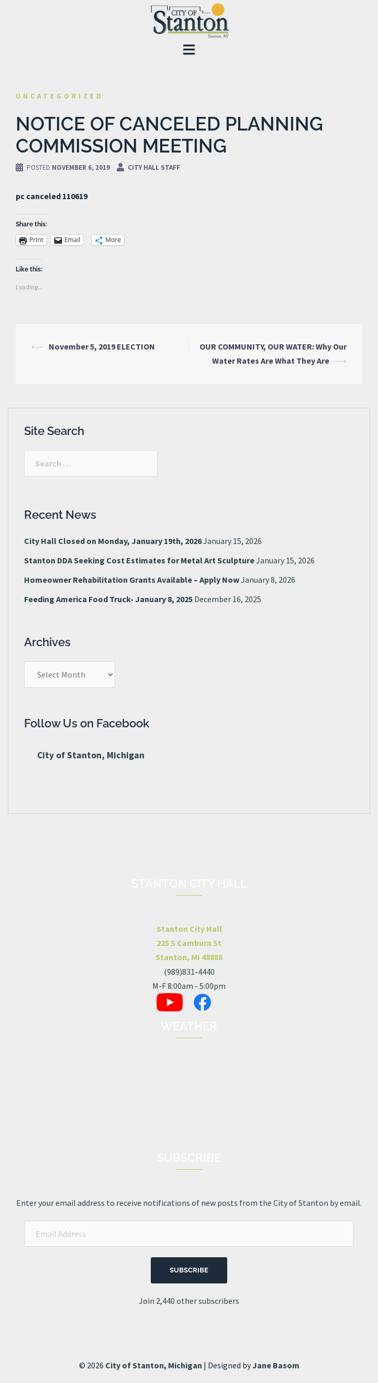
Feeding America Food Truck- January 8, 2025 (108, 599)
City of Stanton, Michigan (90, 755)
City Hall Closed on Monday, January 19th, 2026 (113, 541)
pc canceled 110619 (51, 196)
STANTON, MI (189, 1103)
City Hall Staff (154, 167)
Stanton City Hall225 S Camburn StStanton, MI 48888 (189, 942)
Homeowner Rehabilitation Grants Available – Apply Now (131, 579)
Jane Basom (275, 1365)
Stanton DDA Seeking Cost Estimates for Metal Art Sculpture (139, 560)
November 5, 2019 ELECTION (102, 346)
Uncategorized (60, 96)
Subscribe (189, 1270)
